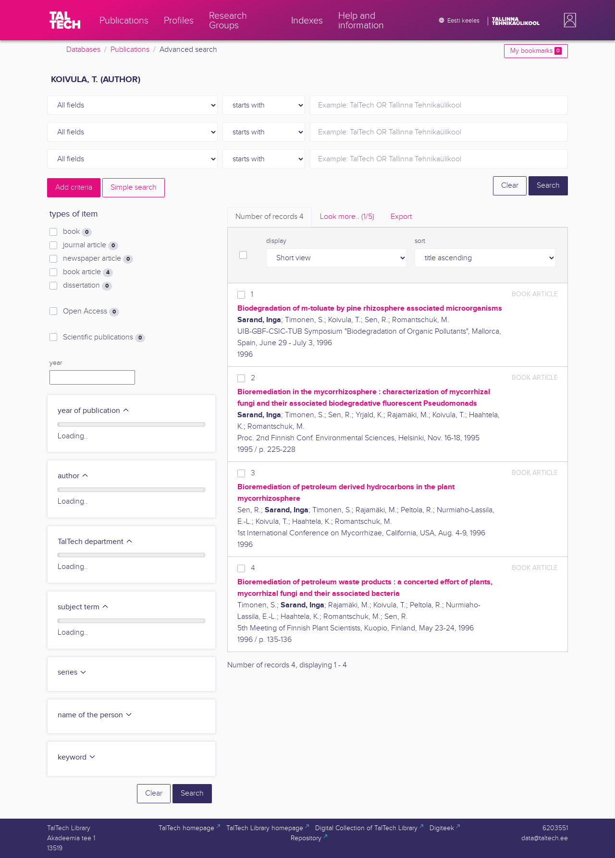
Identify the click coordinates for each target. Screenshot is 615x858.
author (73, 476)
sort (420, 241)
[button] (568, 20)
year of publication (94, 410)
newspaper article (98, 259)
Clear (509, 185)
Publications (130, 49)
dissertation (87, 285)
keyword (77, 757)
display (276, 241)
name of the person (95, 715)
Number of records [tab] (269, 216)
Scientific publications (104, 337)
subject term (83, 607)
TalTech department (95, 541)
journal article (90, 245)
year (55, 363)
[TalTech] (64, 20)
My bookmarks (536, 51)
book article (88, 272)
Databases (83, 49)
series (72, 672)
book (77, 232)
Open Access (91, 311)
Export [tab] (401, 216)
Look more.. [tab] (347, 216)
